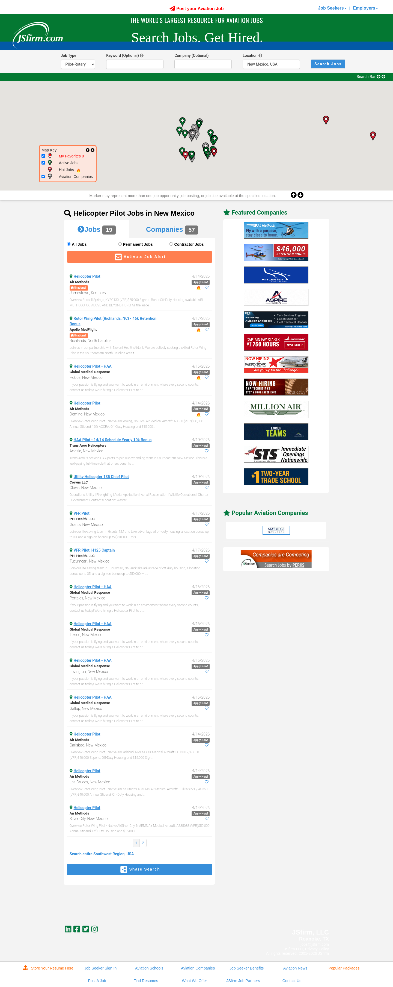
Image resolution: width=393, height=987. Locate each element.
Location (250, 55)
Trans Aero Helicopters (88, 445)
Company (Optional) (191, 55)
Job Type (68, 55)
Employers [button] (365, 8)
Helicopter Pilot (87, 276)
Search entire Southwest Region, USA (102, 854)
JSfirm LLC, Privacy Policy (306, 949)
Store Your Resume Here (48, 967)
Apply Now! (200, 282)
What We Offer (194, 981)
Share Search (139, 869)
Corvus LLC (79, 482)
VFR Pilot (82, 513)
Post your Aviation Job (196, 8)
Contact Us (291, 981)
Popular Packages (344, 968)
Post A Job (97, 981)
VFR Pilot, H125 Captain (94, 550)
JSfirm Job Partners (243, 981)
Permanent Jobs (138, 244)
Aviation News (295, 968)
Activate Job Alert (140, 257)
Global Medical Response (90, 372)
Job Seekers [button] (332, 8)
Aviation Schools (149, 968)
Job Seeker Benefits (247, 968)
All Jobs (79, 244)
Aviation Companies (198, 968)
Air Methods (79, 282)
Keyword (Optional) (122, 55)
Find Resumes (145, 981)
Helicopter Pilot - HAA (93, 366)
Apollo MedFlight (83, 329)
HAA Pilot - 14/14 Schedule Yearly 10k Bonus (113, 440)
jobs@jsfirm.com (314, 944)
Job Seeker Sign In (100, 968)
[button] (192, 135)
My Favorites (71, 156)
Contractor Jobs (189, 244)
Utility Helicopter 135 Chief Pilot (101, 477)
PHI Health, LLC (82, 519)
